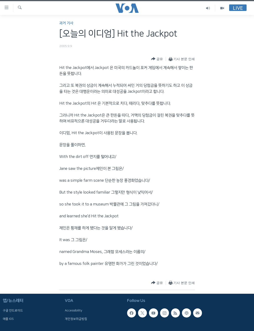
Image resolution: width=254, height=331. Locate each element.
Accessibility (73, 310)
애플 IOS (8, 319)
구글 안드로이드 (13, 310)
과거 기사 (66, 23)
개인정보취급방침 (76, 319)
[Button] (157, 59)
